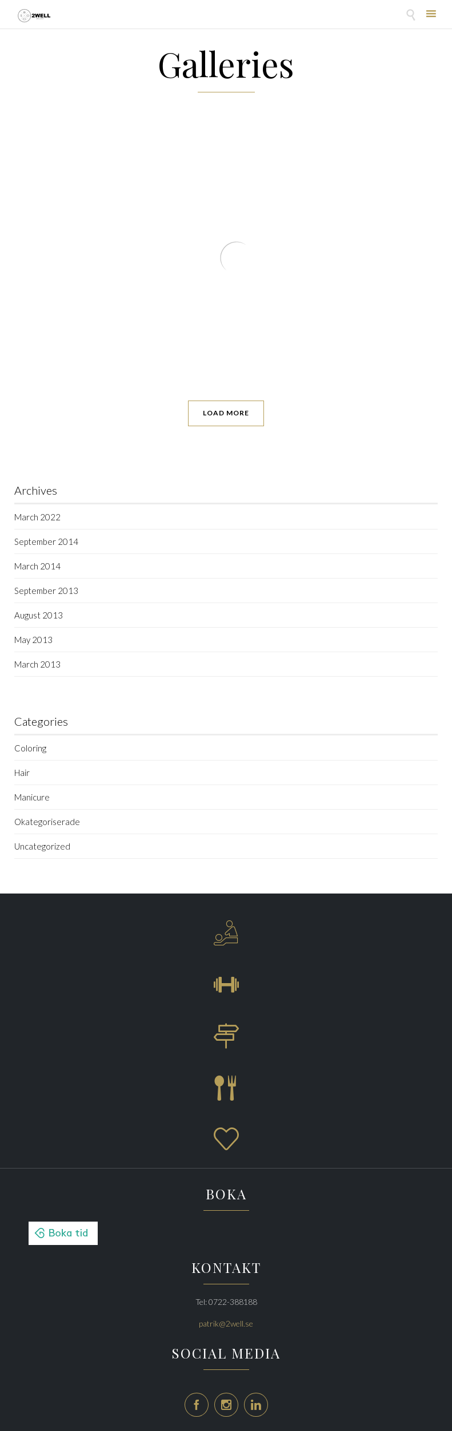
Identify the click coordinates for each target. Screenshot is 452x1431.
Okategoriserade (47, 821)
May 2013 (33, 639)
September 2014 (46, 541)
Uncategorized (42, 846)
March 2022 (37, 517)
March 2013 (37, 664)
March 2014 (37, 566)
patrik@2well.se (226, 1323)
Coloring (30, 748)
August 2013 (38, 615)
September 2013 (46, 590)
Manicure (32, 797)
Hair (22, 772)
